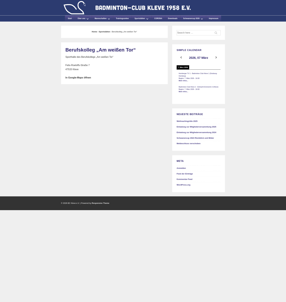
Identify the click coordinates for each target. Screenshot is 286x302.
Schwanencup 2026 (193, 18)
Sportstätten (142, 18)
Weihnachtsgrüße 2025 (187, 121)
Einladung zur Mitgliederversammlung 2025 (196, 127)
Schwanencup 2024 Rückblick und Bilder (195, 138)
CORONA (158, 18)
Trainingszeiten (122, 18)
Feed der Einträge (185, 174)
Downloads (172, 18)
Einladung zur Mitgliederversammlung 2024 (196, 132)
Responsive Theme (100, 203)
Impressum (213, 18)
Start (70, 18)
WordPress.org (183, 185)
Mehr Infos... (183, 81)
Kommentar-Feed (184, 179)
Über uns (84, 18)
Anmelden (181, 168)
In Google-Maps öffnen (78, 77)
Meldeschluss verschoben (189, 143)
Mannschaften (103, 18)
